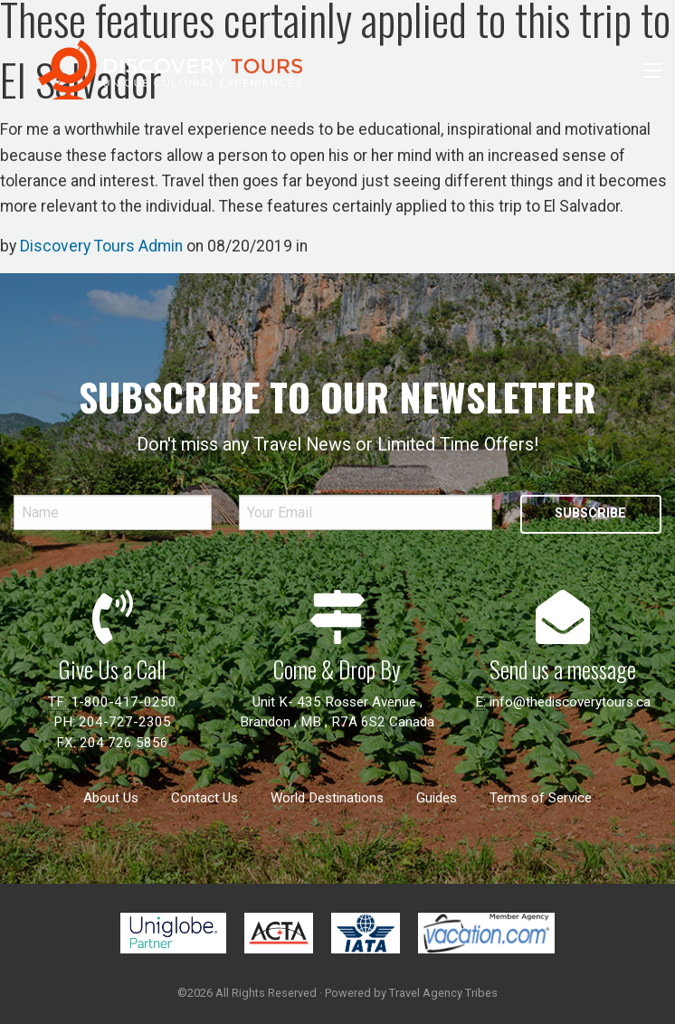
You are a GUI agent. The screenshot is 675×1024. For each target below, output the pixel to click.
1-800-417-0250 (123, 702)
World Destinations (327, 798)
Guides (436, 798)
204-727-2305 (125, 722)
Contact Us (204, 798)
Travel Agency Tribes (443, 993)
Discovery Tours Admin (101, 246)
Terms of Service (541, 798)
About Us (110, 798)
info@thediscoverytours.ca (570, 702)
